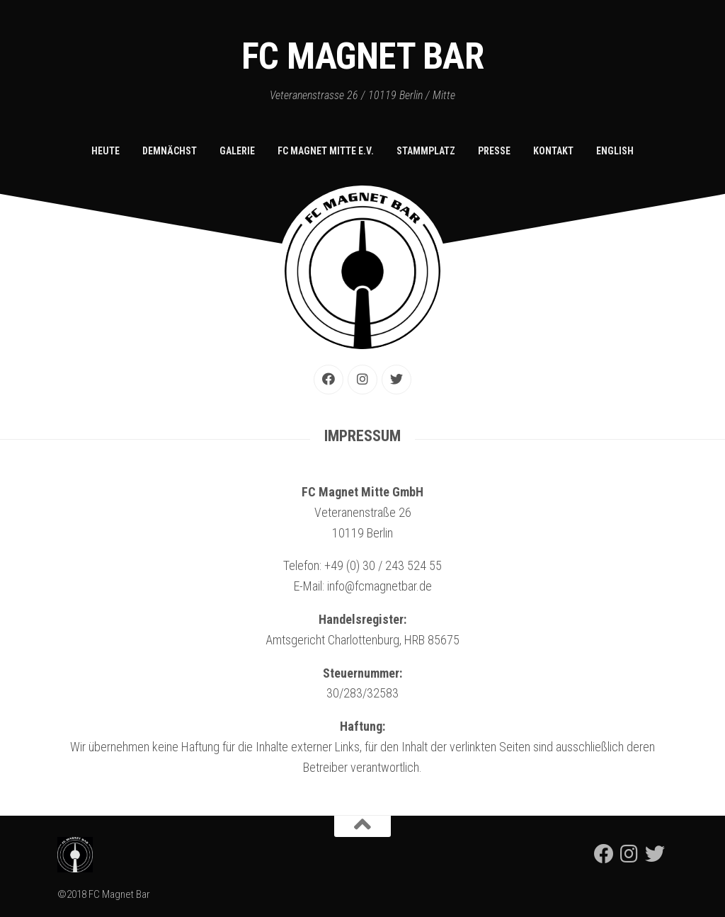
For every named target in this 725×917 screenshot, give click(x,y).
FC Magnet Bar (362, 56)
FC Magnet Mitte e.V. (326, 150)
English (615, 150)
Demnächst (169, 150)
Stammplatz (425, 150)
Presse (494, 150)
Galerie (237, 150)
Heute (105, 150)
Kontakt (553, 150)
